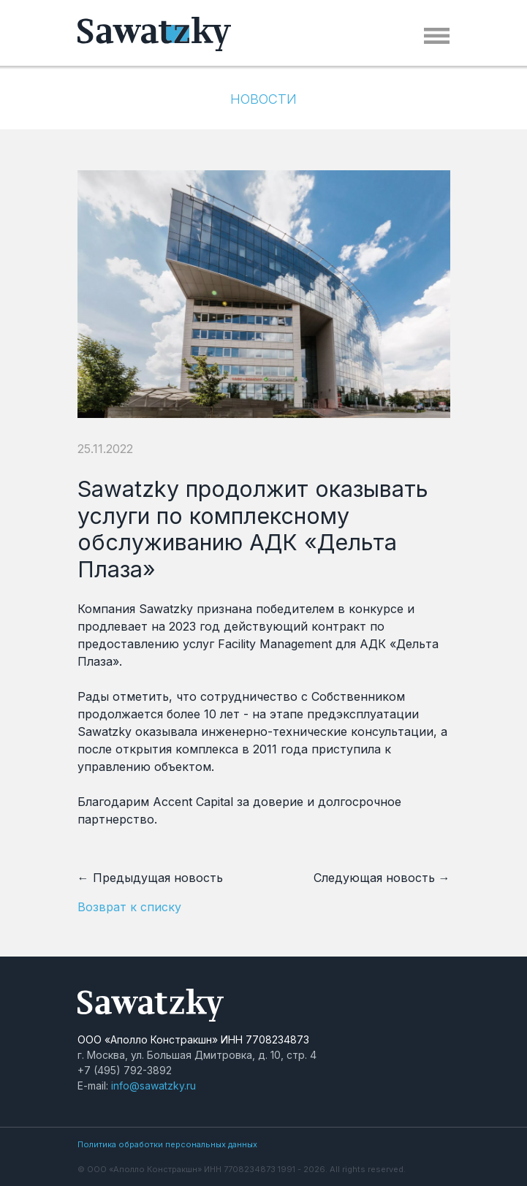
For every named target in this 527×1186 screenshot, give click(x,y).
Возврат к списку (129, 907)
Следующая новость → (382, 877)
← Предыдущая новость (150, 877)
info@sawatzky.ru (153, 1085)
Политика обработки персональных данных (167, 1144)
